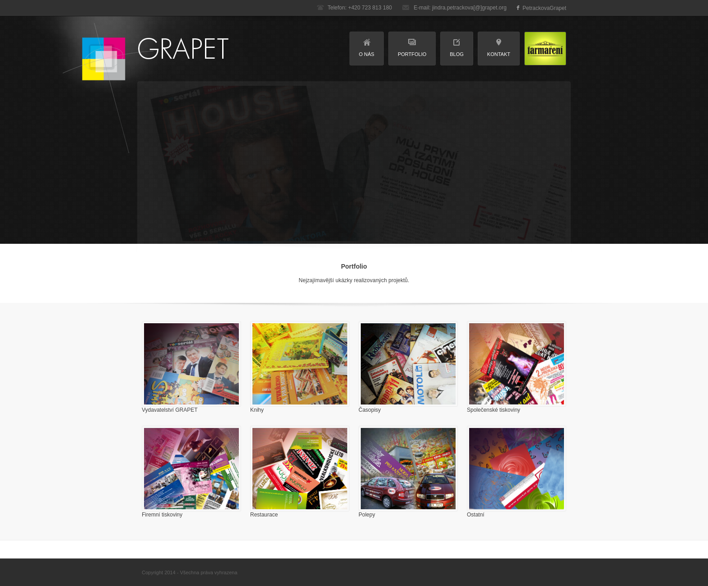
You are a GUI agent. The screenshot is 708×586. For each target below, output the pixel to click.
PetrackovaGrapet (544, 8)
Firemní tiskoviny (162, 515)
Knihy (257, 410)
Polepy (367, 515)
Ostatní (475, 515)
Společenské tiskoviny (493, 410)
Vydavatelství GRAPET (170, 410)
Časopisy (370, 410)
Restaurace (264, 515)
